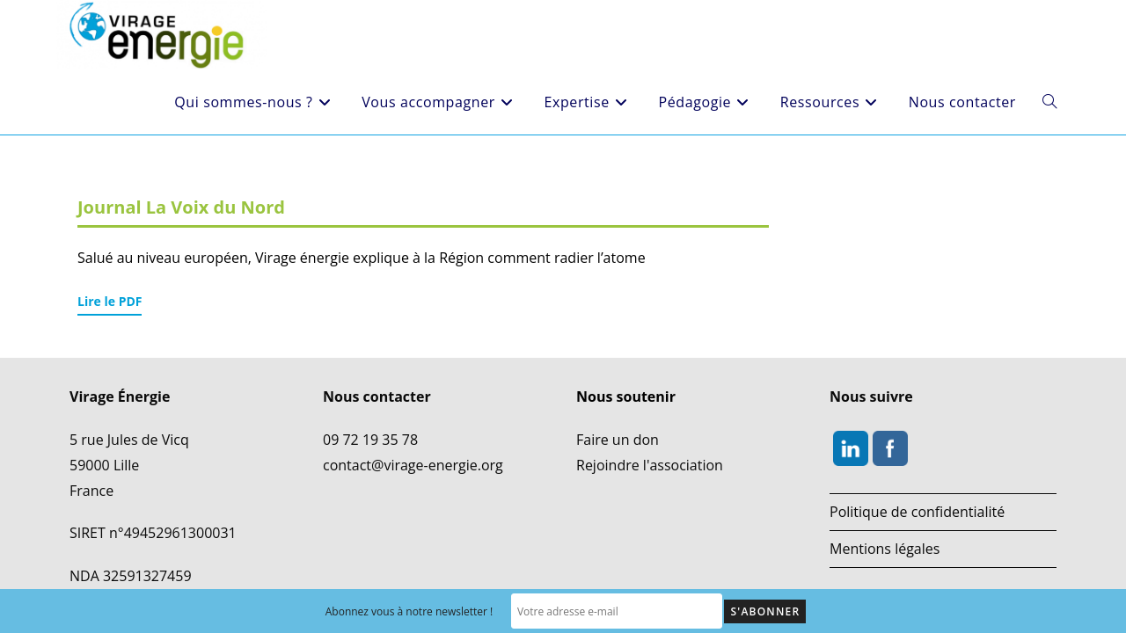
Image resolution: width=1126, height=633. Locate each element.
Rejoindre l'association (649, 446)
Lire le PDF (109, 301)
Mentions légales (885, 530)
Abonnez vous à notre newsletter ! (409, 611)
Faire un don (617, 422)
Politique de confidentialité (917, 494)
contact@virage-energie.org (413, 446)
